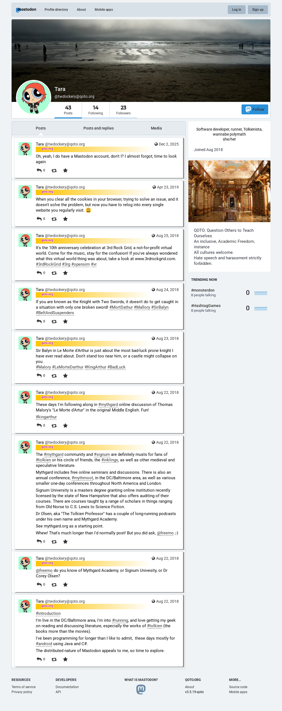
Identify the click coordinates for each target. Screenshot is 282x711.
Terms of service (24, 687)
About (81, 10)
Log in (236, 10)
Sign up (258, 10)
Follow (255, 109)
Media (156, 128)
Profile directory (56, 10)
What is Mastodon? (141, 680)
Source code (238, 687)
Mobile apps (104, 10)
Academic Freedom (236, 241)
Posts (41, 128)
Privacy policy (22, 692)
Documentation (67, 687)
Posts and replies (98, 128)
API (58, 692)
